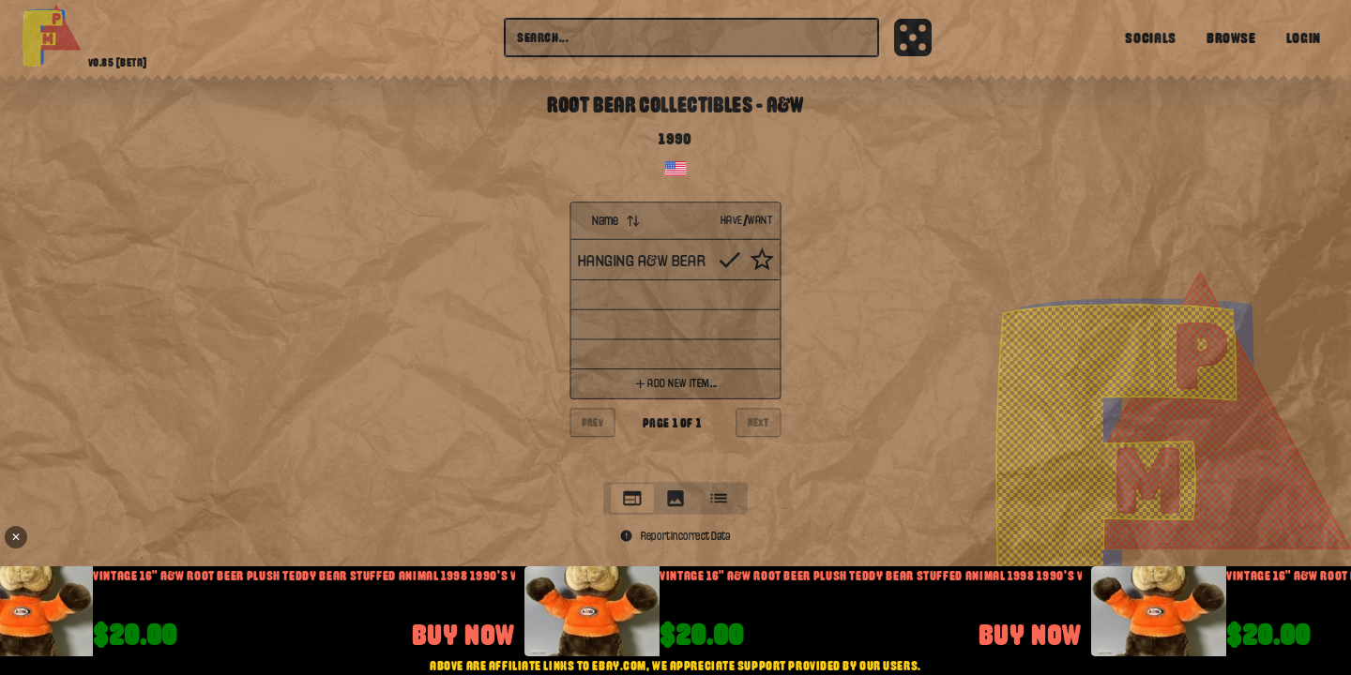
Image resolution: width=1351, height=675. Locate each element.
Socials (1150, 37)
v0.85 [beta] (117, 62)
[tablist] (675, 498)
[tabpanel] (676, 336)
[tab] (632, 498)
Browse (1231, 37)
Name (617, 221)
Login (1303, 37)
